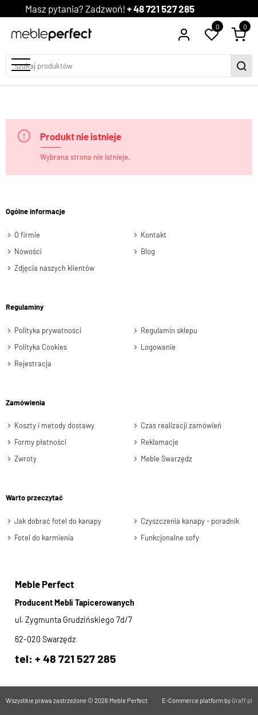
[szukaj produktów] (119, 65)
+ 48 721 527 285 (161, 8)
